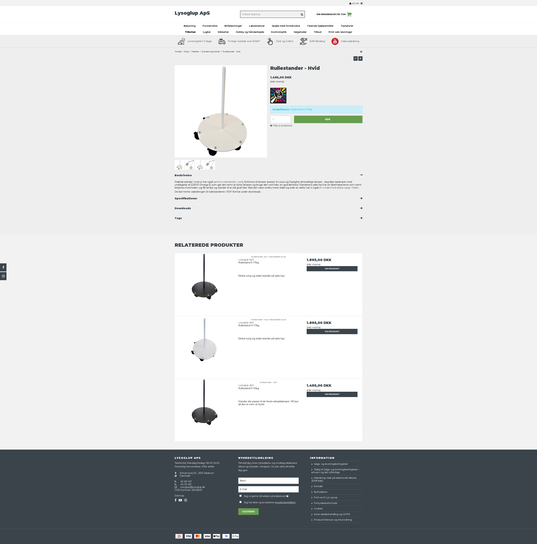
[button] (355, 58)
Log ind (354, 3)
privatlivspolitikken (285, 502)
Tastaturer (347, 25)
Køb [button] (327, 119)
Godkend (248, 511)
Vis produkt (332, 268)
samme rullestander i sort (228, 181)
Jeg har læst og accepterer (270, 502)
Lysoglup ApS (192, 13)
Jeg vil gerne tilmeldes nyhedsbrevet (271, 496)
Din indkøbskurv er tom (334, 14)
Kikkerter (223, 32)
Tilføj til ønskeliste (282, 125)
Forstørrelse (210, 25)
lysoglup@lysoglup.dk (192, 487)
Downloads (183, 208)
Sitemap (179, 495)
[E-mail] (268, 489)
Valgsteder (300, 32)
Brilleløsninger (233, 25)
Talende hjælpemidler (320, 25)
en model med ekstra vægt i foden (339, 187)
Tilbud (317, 32)
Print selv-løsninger (340, 32)
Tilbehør (190, 32)
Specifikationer (186, 198)
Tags (178, 218)
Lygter (207, 32)
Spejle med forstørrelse (286, 25)
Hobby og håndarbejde (250, 32)
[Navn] (268, 480)
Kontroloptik (279, 32)
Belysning (190, 25)
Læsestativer (257, 25)
